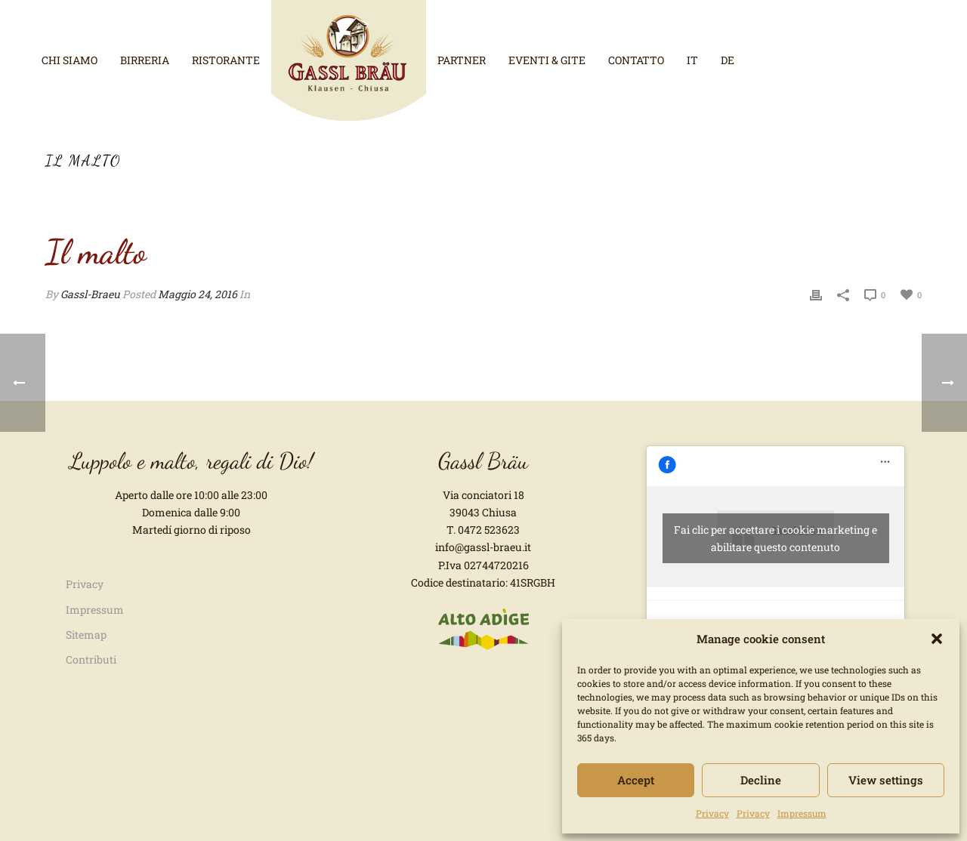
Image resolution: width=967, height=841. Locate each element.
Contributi (91, 659)
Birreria (144, 60)
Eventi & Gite (546, 60)
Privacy (712, 813)
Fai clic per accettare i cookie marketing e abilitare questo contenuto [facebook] (775, 538)
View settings (885, 779)
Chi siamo (69, 60)
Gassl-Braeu (90, 294)
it (692, 60)
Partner (461, 60)
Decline (760, 779)
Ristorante (226, 60)
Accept (635, 779)
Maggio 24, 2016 (197, 294)
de (727, 60)
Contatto (636, 60)
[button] (936, 638)
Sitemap (86, 634)
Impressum (801, 813)
